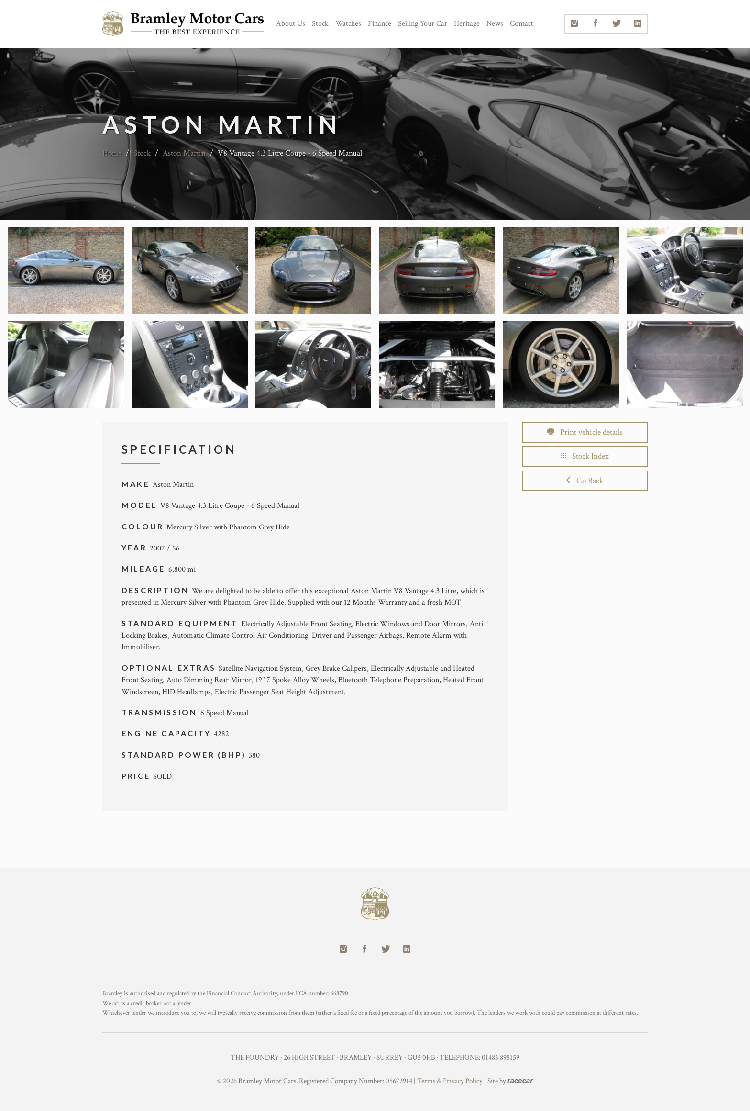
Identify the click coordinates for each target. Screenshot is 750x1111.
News (494, 24)
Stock (320, 24)
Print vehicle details (585, 432)
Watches (348, 24)
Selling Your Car (422, 24)
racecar (520, 1081)
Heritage (467, 24)
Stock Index (585, 456)
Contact (521, 24)
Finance (379, 24)
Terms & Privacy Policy (450, 1081)
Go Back (584, 480)
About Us (290, 24)
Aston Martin (184, 153)
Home (111, 153)
